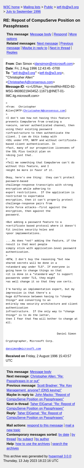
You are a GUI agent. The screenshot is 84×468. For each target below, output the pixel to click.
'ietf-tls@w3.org (23, 73)
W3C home (11, 7)
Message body (40, 34)
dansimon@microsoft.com (54, 63)
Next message (47, 43)
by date (63, 434)
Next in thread (60, 48)
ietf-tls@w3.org (68, 7)
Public (48, 7)
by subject (25, 439)
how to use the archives (33, 444)
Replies (12, 52)
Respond (60, 34)
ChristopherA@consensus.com (30, 82)
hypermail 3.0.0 (60, 456)
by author (42, 439)
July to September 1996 (23, 11)
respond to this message (45, 425)
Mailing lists (31, 7)
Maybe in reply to (34, 48)
